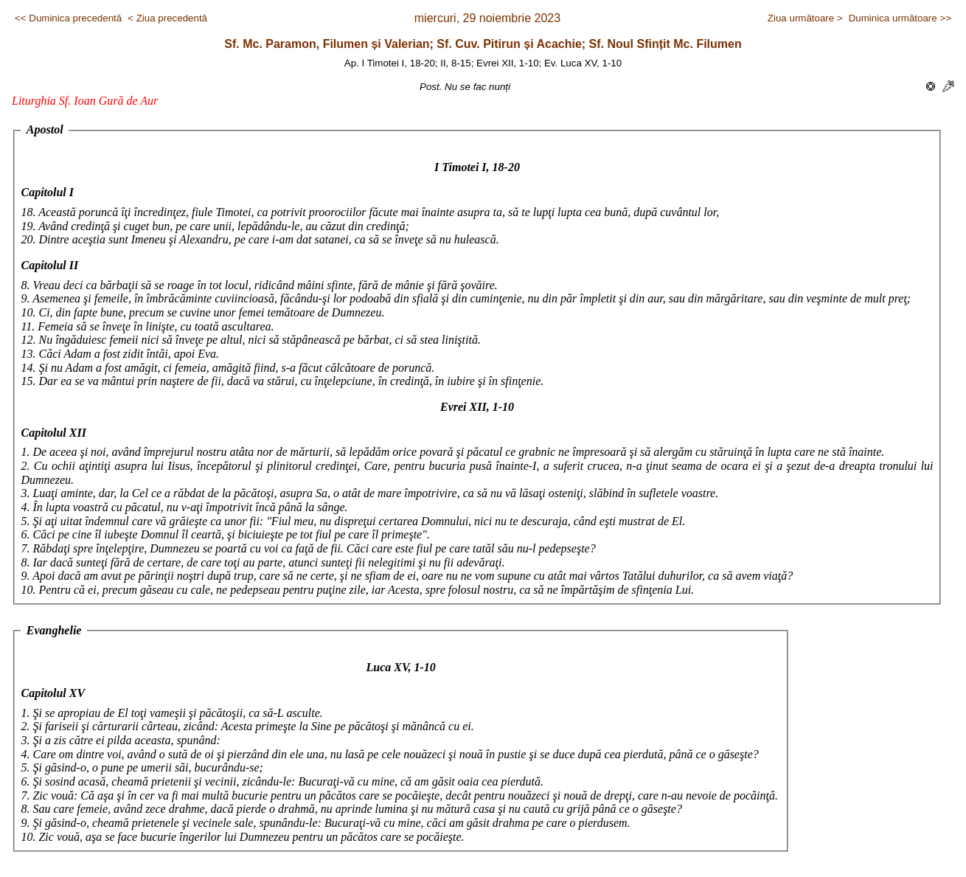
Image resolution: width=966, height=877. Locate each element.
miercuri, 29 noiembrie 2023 (487, 18)
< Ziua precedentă (167, 18)
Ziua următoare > (805, 18)
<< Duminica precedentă (68, 18)
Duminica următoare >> (900, 18)
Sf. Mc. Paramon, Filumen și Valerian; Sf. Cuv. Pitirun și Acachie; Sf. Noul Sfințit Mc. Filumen (482, 44)
